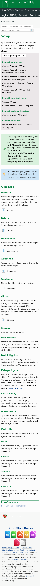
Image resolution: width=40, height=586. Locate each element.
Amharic (23, 15)
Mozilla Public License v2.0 (20, 559)
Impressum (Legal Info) (11, 548)
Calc (26, 10)
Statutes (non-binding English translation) (18, 550)
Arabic (33, 15)
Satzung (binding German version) (15, 552)
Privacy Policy (27, 548)
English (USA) (9, 15)
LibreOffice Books (20, 528)
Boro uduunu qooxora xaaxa (13, 505)
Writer (19, 10)
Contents (6, 21)
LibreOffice (7, 10)
